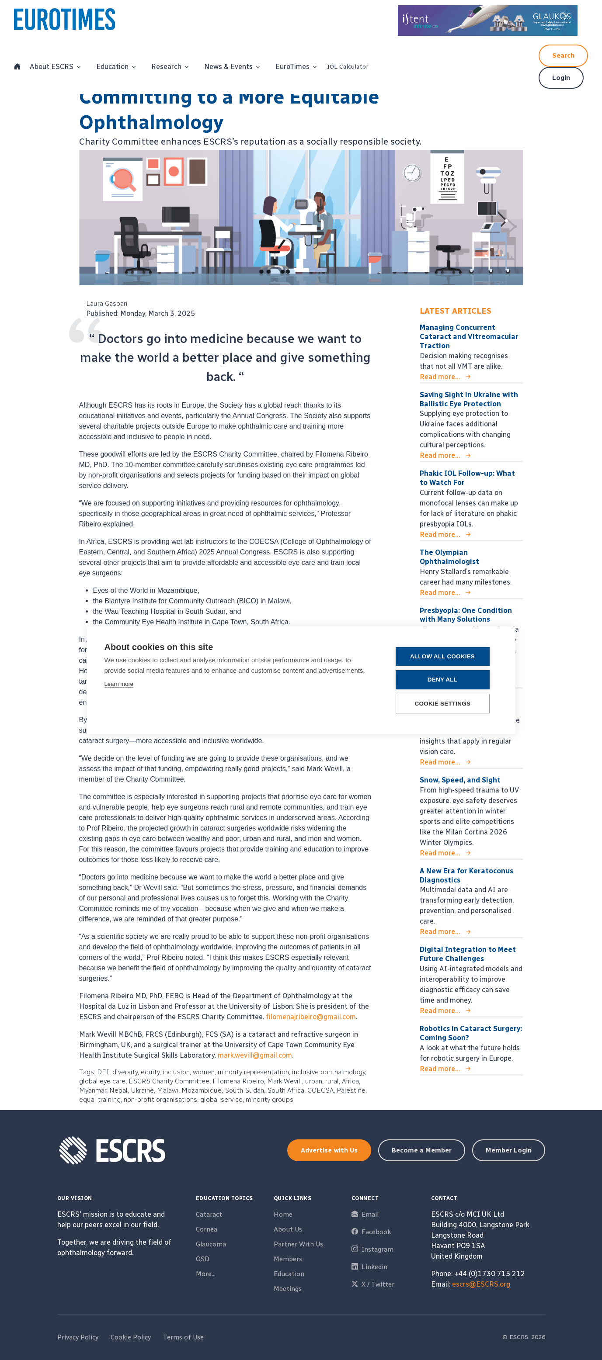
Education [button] (112, 66)
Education (289, 1274)
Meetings (288, 1289)
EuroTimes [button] (292, 66)
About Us (288, 1229)
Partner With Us (298, 1244)
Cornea (206, 1229)
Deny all (445, 679)
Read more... (440, 377)
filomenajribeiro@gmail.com (311, 1017)
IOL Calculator (348, 66)
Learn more (118, 684)
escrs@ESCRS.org (481, 1284)
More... (206, 1274)
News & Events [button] (228, 66)
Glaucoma (211, 1244)
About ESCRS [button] (51, 66)
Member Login (509, 1150)
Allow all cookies (445, 656)
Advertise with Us (329, 1150)
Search (563, 55)
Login (561, 78)
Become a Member (422, 1150)
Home (283, 1214)
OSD (202, 1259)
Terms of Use (183, 1337)
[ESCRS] (74, 21)
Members (288, 1259)
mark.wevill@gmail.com (255, 1055)
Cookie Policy (131, 1337)
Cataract (209, 1214)
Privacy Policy (77, 1337)
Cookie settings (445, 703)
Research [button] (166, 66)
